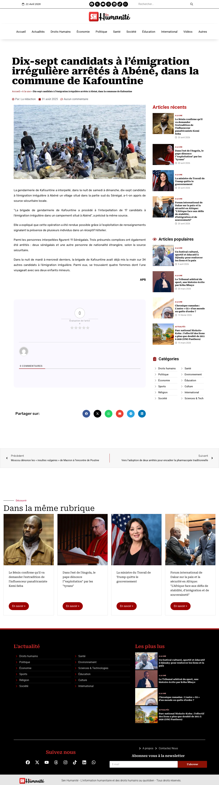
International (169, 31)
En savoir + (18, 606)
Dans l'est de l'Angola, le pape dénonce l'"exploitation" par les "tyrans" (79, 579)
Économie (83, 31)
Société (131, 31)
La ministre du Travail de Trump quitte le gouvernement (134, 577)
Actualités (38, 31)
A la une (26, 91)
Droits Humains (61, 31)
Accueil (21, 31)
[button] (86, 414)
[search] (162, 4)
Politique (101, 31)
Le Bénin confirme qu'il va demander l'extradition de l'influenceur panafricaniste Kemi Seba (28, 579)
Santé (116, 31)
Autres (202, 31)
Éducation (148, 31)
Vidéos (187, 31)
